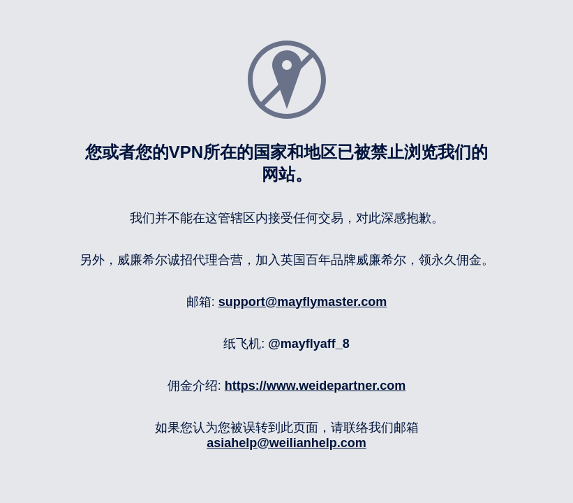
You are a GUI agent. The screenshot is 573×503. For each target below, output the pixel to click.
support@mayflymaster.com (302, 302)
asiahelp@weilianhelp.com (286, 443)
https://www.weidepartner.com (315, 386)
